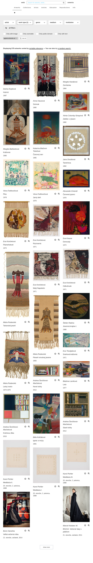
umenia (70, 6)
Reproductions (65, 11)
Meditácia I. (37, 494)
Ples (5, 198)
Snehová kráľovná (70, 358)
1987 (5, 99)
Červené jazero (69, 198)
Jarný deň (37, 201)
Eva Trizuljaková (69, 355)
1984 (64, 92)
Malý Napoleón (39, 292)
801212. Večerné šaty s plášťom (72, 534)
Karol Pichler (68, 478)
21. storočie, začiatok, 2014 (12, 541)
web (23, 6)
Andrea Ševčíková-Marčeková (40, 385)
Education (53, 11)
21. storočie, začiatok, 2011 (72, 539)
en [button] (83, 3)
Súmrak (36, 108)
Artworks (17, 11)
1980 (5, 159)
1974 (5, 252)
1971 (35, 251)
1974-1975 (7, 394)
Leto (64, 388)
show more (46, 551)
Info (74, 11)
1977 (64, 392)
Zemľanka (67, 89)
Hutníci (6, 96)
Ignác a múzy (38, 445)
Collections (27, 11)
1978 (5, 201)
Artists (36, 11)
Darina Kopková (9, 93)
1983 (35, 365)
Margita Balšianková (11, 153)
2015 (5, 440)
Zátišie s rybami (69, 123)
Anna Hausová (39, 105)
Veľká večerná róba (10, 538)
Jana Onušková (69, 163)
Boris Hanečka (9, 535)
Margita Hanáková (70, 86)
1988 (64, 333)
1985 (35, 111)
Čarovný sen (38, 158)
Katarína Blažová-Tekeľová (40, 153)
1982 (64, 126)
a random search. (64, 52)
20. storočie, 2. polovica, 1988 (71, 485)
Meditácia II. (8, 486)
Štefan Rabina (68, 327)
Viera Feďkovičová (10, 195)
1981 (35, 448)
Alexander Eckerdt (70, 195)
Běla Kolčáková (39, 441)
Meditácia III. (68, 481)
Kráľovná (6, 156)
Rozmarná (37, 247)
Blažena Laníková (70, 385)
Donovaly (66, 246)
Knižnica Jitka (8, 437)
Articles (44, 11)
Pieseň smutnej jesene (42, 361)
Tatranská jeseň (9, 330)
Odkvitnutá (67, 290)
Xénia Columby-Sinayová (73, 120)
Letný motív (7, 391)
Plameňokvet (8, 249)
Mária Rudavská (9, 326)
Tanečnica (67, 167)
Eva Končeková (9, 245)
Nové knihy (37, 391)
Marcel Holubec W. (70, 530)
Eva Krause (67, 242)
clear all (23, 42)
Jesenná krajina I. (70, 330)
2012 (35, 394)
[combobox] (46, 6)
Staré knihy (67, 432)
